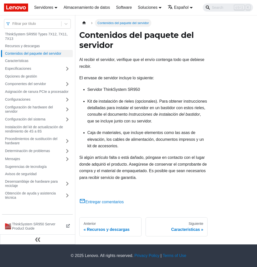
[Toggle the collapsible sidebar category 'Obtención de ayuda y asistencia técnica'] (67, 196)
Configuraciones (17, 99)
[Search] (228, 8)
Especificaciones (18, 68)
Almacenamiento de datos (86, 7)
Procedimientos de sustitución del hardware (31, 141)
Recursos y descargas (22, 46)
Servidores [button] (43, 7)
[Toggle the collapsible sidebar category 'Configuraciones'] (67, 100)
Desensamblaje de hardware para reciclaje (31, 183)
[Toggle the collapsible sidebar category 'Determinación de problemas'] (67, 151)
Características (16, 61)
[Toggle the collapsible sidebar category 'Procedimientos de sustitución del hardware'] (67, 141)
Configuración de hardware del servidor (29, 109)
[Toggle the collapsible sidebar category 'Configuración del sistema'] (67, 119)
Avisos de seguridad (21, 174)
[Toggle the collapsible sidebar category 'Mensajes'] (67, 159)
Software (124, 7)
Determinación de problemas (27, 151)
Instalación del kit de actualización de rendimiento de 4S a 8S (34, 129)
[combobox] (12, 24)
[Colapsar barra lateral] (37, 239)
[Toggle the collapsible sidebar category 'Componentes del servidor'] (67, 84)
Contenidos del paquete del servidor (33, 53)
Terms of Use (174, 255)
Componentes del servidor (25, 84)
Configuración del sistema (25, 119)
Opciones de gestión (21, 76)
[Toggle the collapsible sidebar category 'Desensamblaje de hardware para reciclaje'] (67, 184)
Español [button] (178, 7)
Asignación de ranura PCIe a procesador (37, 92)
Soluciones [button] (147, 7)
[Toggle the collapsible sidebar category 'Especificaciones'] (67, 69)
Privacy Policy (147, 255)
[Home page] (84, 23)
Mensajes (12, 159)
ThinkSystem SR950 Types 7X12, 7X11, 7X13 (36, 36)
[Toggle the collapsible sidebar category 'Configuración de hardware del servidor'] (67, 109)
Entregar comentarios (101, 202)
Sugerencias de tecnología (26, 167)
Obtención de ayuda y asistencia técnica (30, 195)
